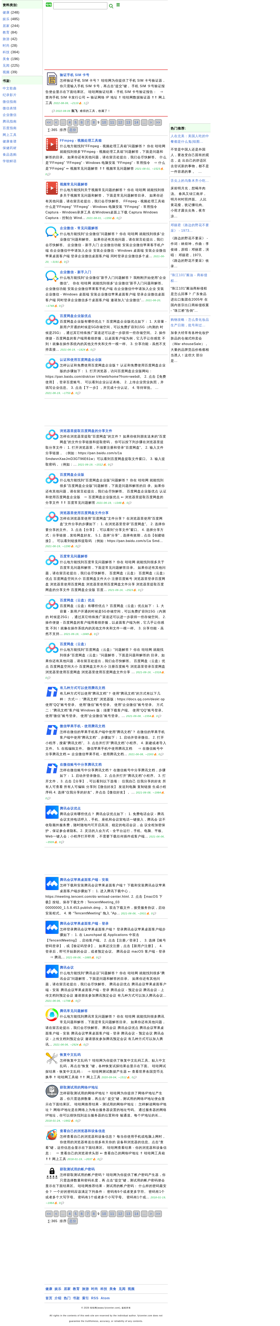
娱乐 (6, 19)
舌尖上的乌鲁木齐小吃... (190, 180)
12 (120, 122)
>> (158, 122)
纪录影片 (10, 95)
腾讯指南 (10, 121)
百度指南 (10, 128)
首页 (48, 1298)
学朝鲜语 (10, 161)
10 (104, 122)
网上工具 (10, 135)
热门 (67, 1298)
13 (128, 122)
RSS (94, 1298)
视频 (6, 72)
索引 (85, 1298)
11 (112, 122)
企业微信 (10, 115)
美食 (6, 59)
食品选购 (10, 154)
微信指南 (10, 101)
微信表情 (10, 108)
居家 (6, 26)
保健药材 (10, 148)
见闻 (6, 65)
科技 (6, 52)
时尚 (6, 45)
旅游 (6, 39)
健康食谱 (10, 141)
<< (49, 122)
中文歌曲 (10, 88)
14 (136, 122)
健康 (6, 12)
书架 (76, 1298)
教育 (6, 32)
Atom (105, 1298)
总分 (72, 130)
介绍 (57, 1298)
